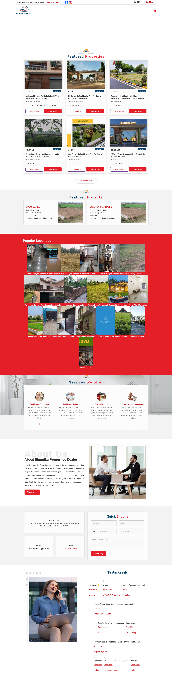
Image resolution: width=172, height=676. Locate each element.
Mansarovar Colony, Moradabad (132, 274)
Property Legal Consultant (132, 404)
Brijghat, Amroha (86, 367)
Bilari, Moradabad (50, 336)
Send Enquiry (52, 111)
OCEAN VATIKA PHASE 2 (101, 207)
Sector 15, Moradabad (105, 336)
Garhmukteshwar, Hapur (118, 305)
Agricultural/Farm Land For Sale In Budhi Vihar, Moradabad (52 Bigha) (42, 155)
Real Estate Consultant (39, 404)
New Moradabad (53, 274)
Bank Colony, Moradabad (109, 274)
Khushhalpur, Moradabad (86, 336)
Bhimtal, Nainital (137, 336)
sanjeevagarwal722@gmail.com (39, 549)
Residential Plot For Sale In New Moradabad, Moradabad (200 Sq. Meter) (127, 97)
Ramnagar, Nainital (32, 305)
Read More (93, 589)
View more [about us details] (31, 492)
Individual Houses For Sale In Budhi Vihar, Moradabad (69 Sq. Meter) (43, 97)
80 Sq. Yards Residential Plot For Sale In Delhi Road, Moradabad (84, 97)
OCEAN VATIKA (33, 207)
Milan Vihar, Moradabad (138, 305)
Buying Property (101, 404)
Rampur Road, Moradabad (98, 305)
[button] (54, 2)
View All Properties (85, 181)
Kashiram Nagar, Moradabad (75, 305)
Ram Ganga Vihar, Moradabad (52, 305)
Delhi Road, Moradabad (70, 274)
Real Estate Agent (70, 404)
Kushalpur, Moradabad (66, 336)
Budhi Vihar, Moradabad (37, 274)
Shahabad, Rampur (122, 336)
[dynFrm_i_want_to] (131, 531)
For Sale (57, 91)
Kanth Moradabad (35, 336)
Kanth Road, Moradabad (89, 274)
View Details (34, 111)
